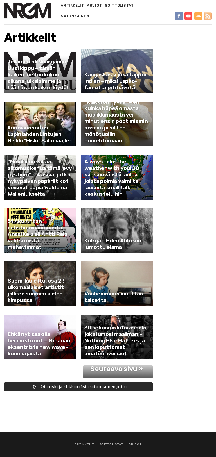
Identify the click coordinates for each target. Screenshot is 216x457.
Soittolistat (119, 5)
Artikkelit (72, 5)
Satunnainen (75, 16)
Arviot (94, 5)
